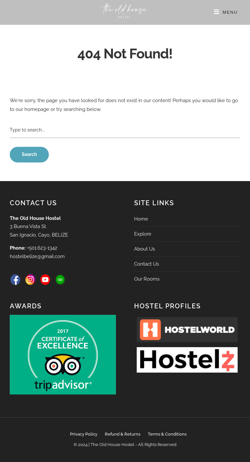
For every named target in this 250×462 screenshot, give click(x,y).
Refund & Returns (122, 434)
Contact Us (146, 264)
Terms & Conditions (167, 434)
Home (141, 219)
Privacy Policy (83, 434)
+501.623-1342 (42, 248)
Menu (230, 12)
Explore (142, 234)
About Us (144, 249)
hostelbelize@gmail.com (37, 256)
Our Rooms (147, 279)
